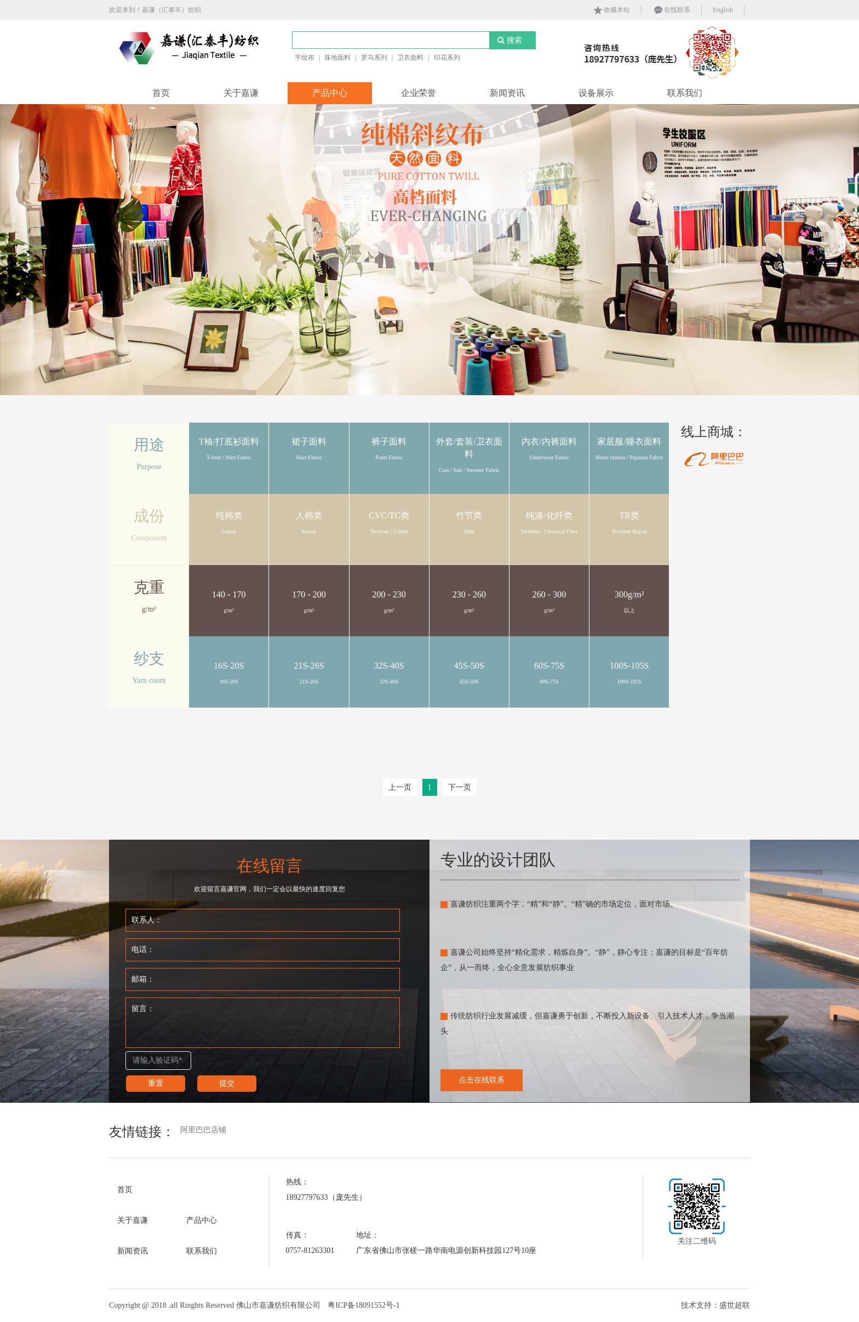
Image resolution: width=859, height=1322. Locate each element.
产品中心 (329, 93)
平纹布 (304, 57)
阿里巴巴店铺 (203, 1130)
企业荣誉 (418, 93)
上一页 (399, 787)
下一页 (459, 787)
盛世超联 (734, 1305)
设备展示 (596, 93)
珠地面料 (337, 57)
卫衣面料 (410, 57)
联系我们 (684, 93)
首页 (161, 93)
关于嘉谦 (241, 93)
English (723, 10)
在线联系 (671, 10)
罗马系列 (374, 57)
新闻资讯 (507, 93)
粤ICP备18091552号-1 (363, 1305)
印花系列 (447, 57)
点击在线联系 (482, 1080)
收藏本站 (611, 10)
